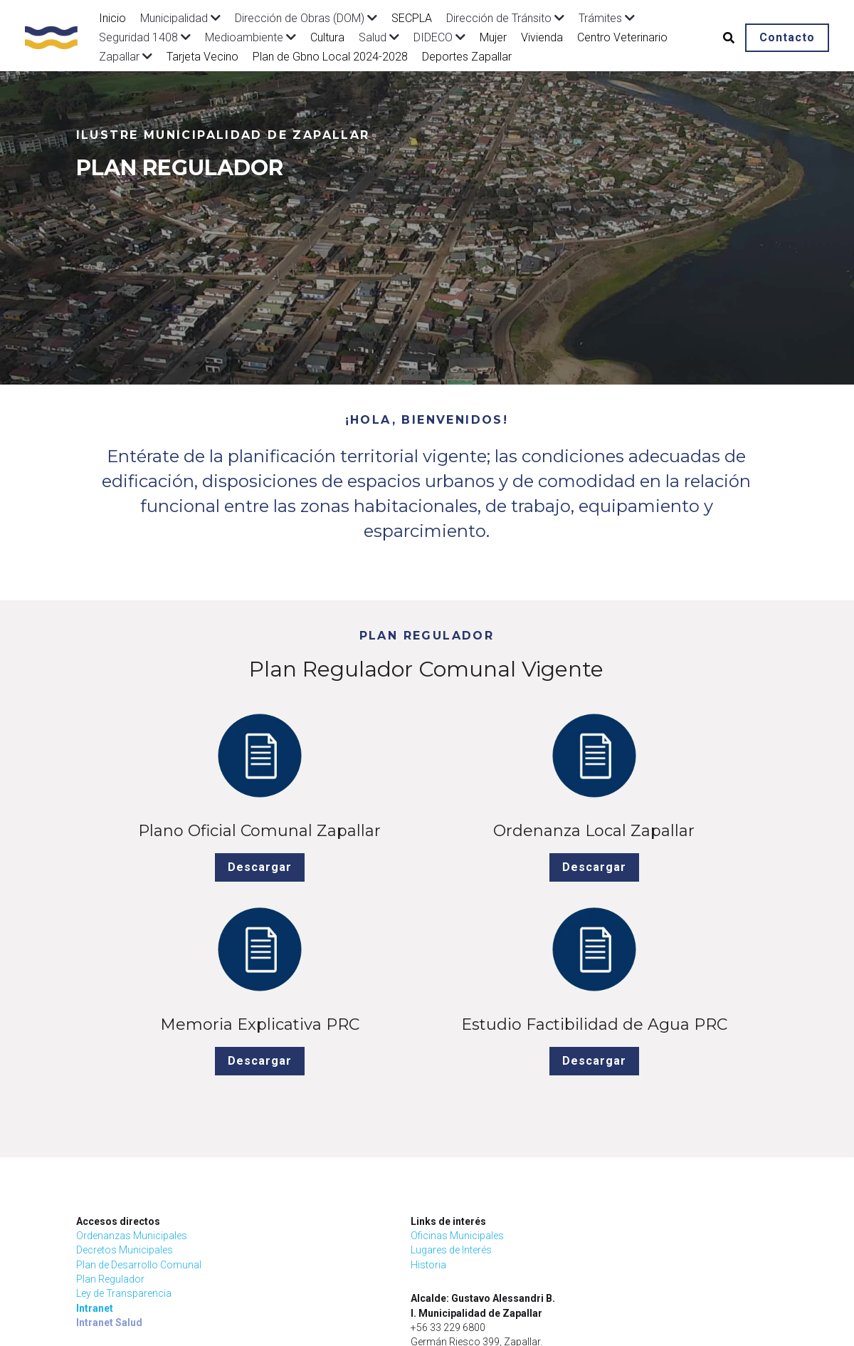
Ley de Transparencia (124, 1145)
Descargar (159, 912)
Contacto (787, 37)
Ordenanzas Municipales (131, 1087)
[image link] (58, 36)
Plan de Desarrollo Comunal (138, 1116)
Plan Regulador (110, 1131)
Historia (272, 1116)
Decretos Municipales (124, 1101)
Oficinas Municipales (300, 1087)
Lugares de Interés (294, 1101)
